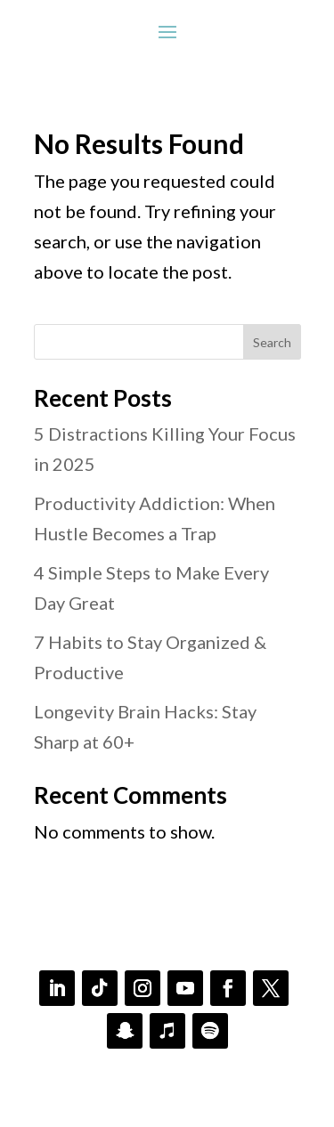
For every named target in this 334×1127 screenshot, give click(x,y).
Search (272, 342)
